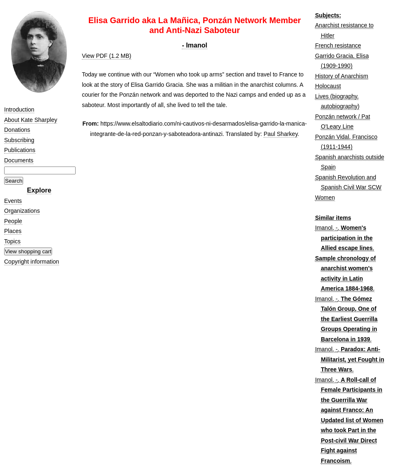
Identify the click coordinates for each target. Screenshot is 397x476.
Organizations (22, 210)
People (13, 221)
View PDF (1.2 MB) (106, 55)
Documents (18, 160)
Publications (20, 150)
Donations (17, 129)
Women (325, 197)
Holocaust (328, 86)
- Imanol (194, 45)
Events (13, 201)
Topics (12, 241)
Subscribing (19, 140)
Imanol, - (326, 227)
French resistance (338, 45)
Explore (39, 190)
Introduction (19, 109)
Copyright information (31, 261)
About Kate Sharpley (30, 120)
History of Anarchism (341, 76)
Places (12, 231)
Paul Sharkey (280, 134)
